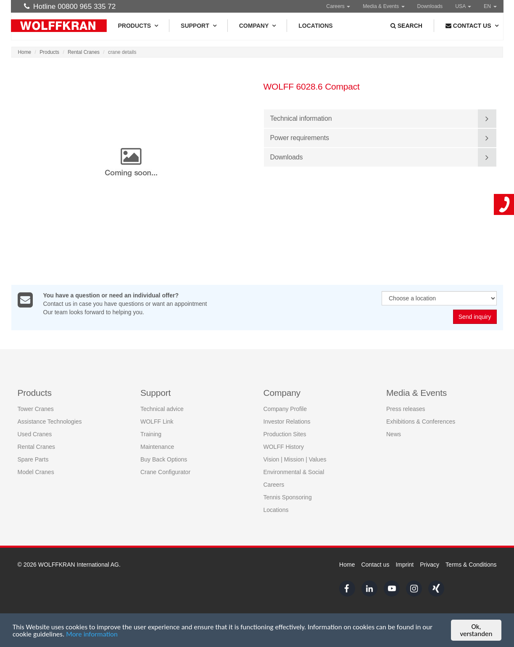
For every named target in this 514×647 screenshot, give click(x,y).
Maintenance (157, 446)
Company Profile (285, 409)
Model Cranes (36, 472)
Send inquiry (475, 317)
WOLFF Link (157, 421)
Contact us (375, 564)
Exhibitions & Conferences (420, 421)
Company (257, 25)
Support (198, 25)
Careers (338, 6)
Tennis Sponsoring (288, 497)
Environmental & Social (294, 472)
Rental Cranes (84, 52)
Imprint (404, 564)
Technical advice (162, 409)
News (393, 434)
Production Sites (285, 434)
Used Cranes (35, 434)
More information (92, 634)
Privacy (429, 564)
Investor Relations (287, 421)
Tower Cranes (36, 409)
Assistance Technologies (50, 421)
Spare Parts (33, 459)
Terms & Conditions (470, 564)
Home (25, 52)
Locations (315, 25)
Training (150, 434)
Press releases (405, 409)
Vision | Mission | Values (295, 459)
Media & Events (383, 6)
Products (138, 25)
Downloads (430, 6)
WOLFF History (284, 446)
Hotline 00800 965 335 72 (70, 6)
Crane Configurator (165, 472)
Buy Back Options (163, 459)
